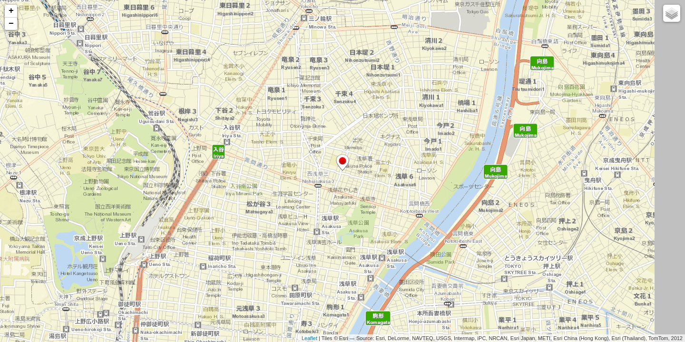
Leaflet (309, 338)
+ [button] (11, 11)
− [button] (11, 23)
